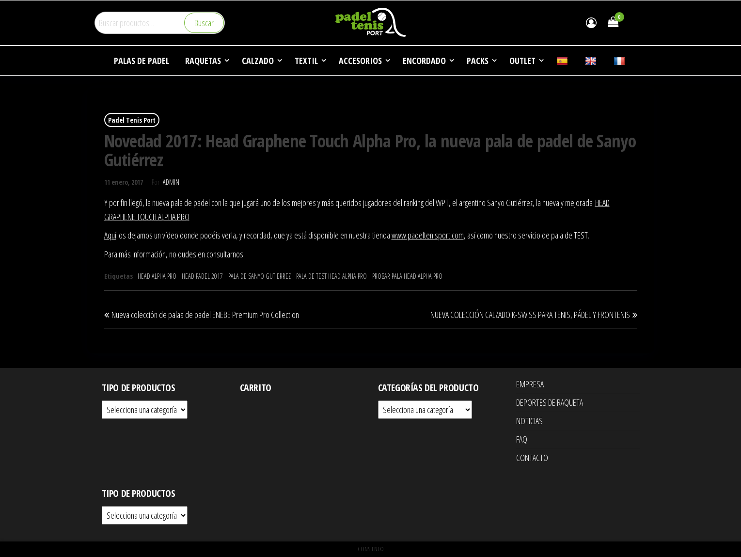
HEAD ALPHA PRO (157, 276)
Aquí (110, 235)
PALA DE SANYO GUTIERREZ (259, 276)
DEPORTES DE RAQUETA (549, 402)
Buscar (204, 23)
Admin (171, 182)
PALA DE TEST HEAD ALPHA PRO (331, 276)
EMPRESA (530, 384)
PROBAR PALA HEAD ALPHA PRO (407, 276)
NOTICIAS (529, 421)
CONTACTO (532, 457)
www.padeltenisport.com (428, 235)
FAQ (521, 439)
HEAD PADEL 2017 (202, 276)
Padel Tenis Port (132, 120)
